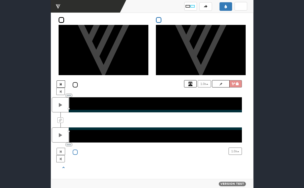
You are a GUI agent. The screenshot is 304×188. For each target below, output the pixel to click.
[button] (190, 6)
